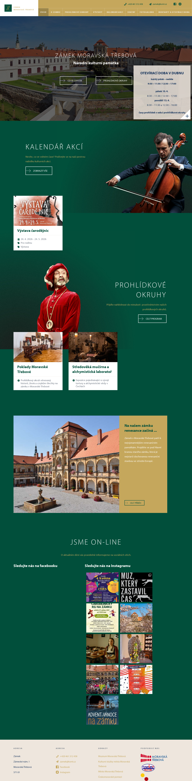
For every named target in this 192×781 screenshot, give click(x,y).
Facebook (63, 705)
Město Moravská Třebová (110, 710)
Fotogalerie (147, 12)
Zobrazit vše (37, 170)
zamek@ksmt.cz (158, 4)
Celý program (150, 318)
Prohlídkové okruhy (77, 12)
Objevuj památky (107, 726)
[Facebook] (175, 4)
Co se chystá (71, 80)
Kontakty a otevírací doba (174, 12)
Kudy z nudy (104, 720)
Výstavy (97, 12)
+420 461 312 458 (133, 4)
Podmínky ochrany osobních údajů (115, 731)
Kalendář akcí (115, 12)
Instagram (63, 710)
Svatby (131, 12)
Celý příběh (133, 502)
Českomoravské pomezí (110, 715)
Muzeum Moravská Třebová (112, 694)
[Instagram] (180, 4)
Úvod (43, 12)
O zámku (55, 12)
